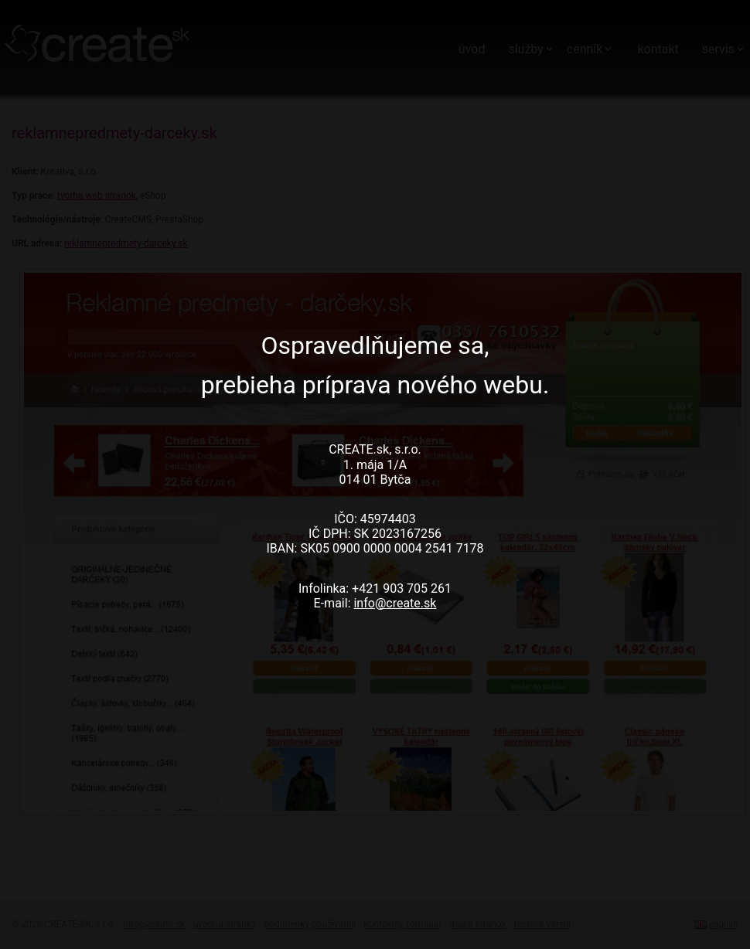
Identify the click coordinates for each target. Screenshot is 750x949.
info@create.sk (394, 603)
